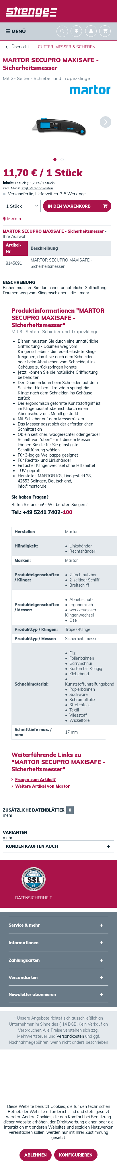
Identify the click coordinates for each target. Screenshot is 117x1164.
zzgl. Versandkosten (37, 188)
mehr (84, 292)
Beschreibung (19, 282)
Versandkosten (70, 1036)
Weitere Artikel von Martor (40, 786)
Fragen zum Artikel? (33, 779)
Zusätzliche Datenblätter (38, 810)
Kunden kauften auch (32, 846)
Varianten (15, 832)
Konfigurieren (76, 1155)
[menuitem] (15, 31)
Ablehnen (35, 1155)
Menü (16, 31)
